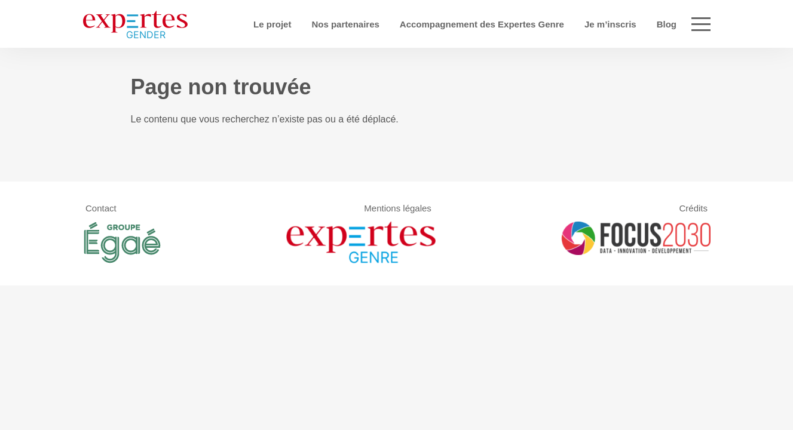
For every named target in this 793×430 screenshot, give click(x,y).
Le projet (312, 24)
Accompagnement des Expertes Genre (522, 24)
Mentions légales (397, 207)
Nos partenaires (386, 24)
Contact (101, 207)
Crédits (693, 207)
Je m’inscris (650, 24)
